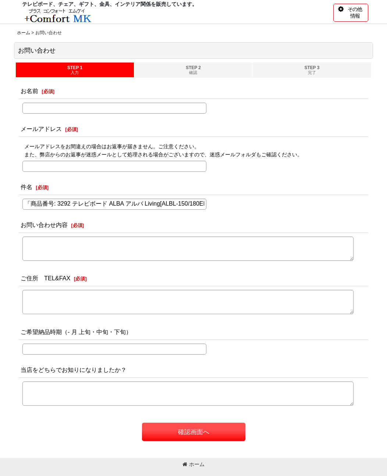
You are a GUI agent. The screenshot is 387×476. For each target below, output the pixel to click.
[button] (350, 13)
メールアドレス (41, 128)
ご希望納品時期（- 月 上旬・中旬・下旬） (76, 331)
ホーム (193, 464)
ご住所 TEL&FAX (45, 278)
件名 (26, 187)
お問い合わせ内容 (44, 224)
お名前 (29, 91)
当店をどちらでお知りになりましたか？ (74, 369)
